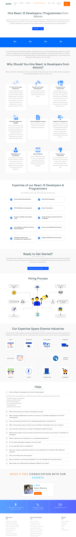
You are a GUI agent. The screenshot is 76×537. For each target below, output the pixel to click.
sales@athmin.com (60, 507)
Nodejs (35, 524)
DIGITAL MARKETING (10, 528)
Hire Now (38, 29)
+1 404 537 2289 (38, 509)
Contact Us (59, 3)
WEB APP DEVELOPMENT (11, 523)
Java (34, 521)
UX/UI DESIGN (9, 531)
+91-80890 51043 (38, 507)
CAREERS (63, 524)
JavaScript (36, 533)
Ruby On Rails (37, 526)
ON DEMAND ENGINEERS (11, 535)
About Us (15, 3)
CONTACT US (64, 523)
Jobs (49, 3)
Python (35, 523)
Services (27, 3)
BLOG (62, 526)
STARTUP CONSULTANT (11, 533)
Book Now (38, 493)
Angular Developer (35, 528)
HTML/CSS (35, 531)
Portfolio (21, 3)
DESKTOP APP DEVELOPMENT (13, 526)
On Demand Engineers (39, 3)
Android (35, 535)
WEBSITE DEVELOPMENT (11, 521)
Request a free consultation (38, 268)
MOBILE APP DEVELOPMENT (12, 524)
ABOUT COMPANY (65, 521)
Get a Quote (67, 3)
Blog (53, 3)
